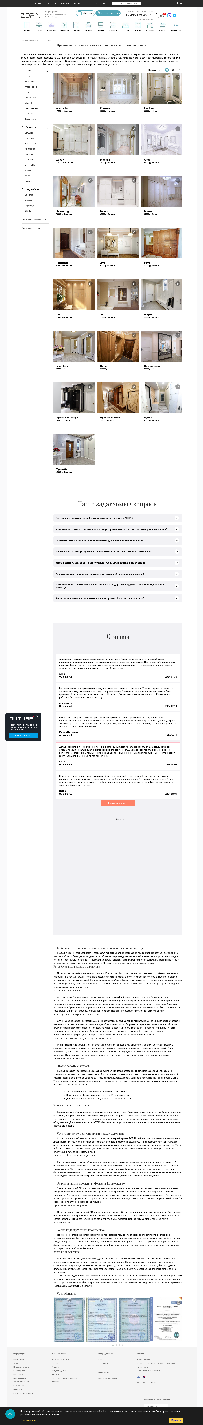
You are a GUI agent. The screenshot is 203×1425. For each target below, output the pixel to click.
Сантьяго (106, 108)
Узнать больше (28, 1420)
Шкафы (28, 211)
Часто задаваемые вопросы (64, 1378)
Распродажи (102, 1363)
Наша (103, 366)
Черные (28, 181)
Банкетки (29, 195)
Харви (60, 159)
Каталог (38, 3)
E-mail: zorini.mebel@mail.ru (148, 1370)
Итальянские (30, 81)
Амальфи (62, 108)
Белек (104, 211)
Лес (102, 314)
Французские (30, 119)
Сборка (55, 1374)
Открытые (29, 154)
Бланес (148, 211)
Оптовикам (18, 1374)
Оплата (89, 3)
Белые (28, 76)
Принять (176, 1420)
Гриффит (62, 262)
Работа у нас (19, 1370)
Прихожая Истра (67, 417)
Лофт (27, 92)
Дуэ (102, 262)
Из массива (30, 149)
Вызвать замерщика (109, 13)
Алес (147, 159)
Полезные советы (21, 1367)
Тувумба (61, 469)
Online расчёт (86, 13)
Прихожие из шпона (31, 228)
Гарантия (56, 1382)
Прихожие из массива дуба (34, 219)
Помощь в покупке (60, 1359)
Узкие (27, 175)
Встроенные (30, 143)
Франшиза (100, 3)
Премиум (29, 159)
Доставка (77, 3)
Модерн (28, 103)
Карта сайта (18, 1385)
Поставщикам (19, 1378)
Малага (105, 159)
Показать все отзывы (118, 803)
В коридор (29, 138)
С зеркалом (30, 165)
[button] (113, 1345)
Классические (31, 87)
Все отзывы (121, 819)
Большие (29, 133)
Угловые (28, 170)
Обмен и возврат (21, 1382)
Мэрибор (62, 366)
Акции (99, 1359)
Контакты (65, 3)
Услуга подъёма (59, 1370)
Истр (147, 262)
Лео (58, 314)
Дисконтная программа (107, 1378)
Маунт (148, 314)
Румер (148, 417)
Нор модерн (152, 366)
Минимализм (30, 97)
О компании (51, 3)
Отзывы (17, 1363)
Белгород (62, 211)
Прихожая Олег (110, 417)
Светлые (29, 113)
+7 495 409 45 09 (143, 1359)
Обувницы (29, 205)
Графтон (149, 108)
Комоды (28, 200)
